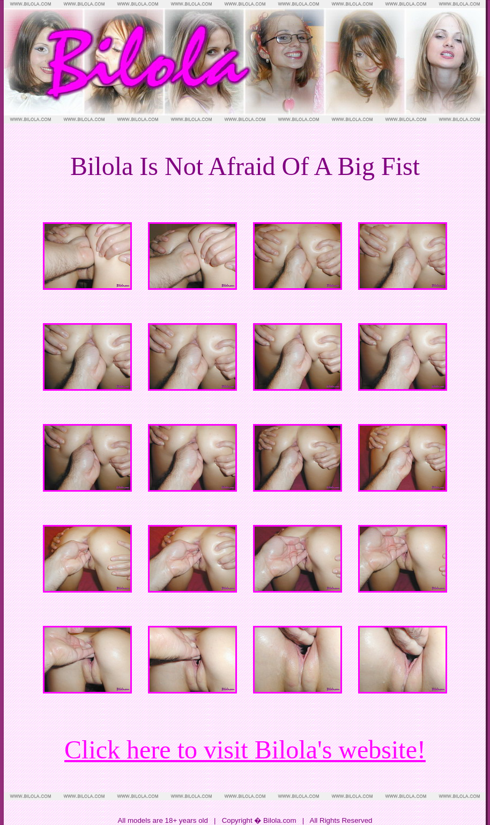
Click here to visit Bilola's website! (245, 749)
